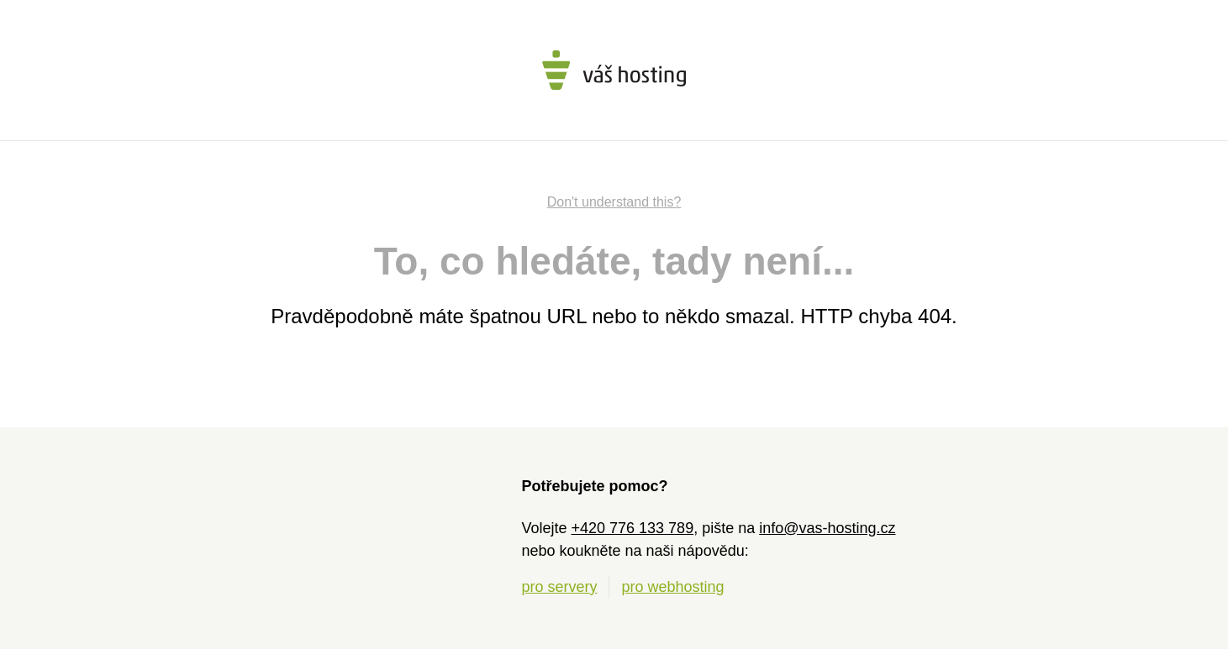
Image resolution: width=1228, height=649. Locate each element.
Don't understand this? (614, 202)
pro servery (559, 586)
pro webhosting (673, 586)
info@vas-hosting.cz (827, 528)
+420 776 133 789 (633, 528)
